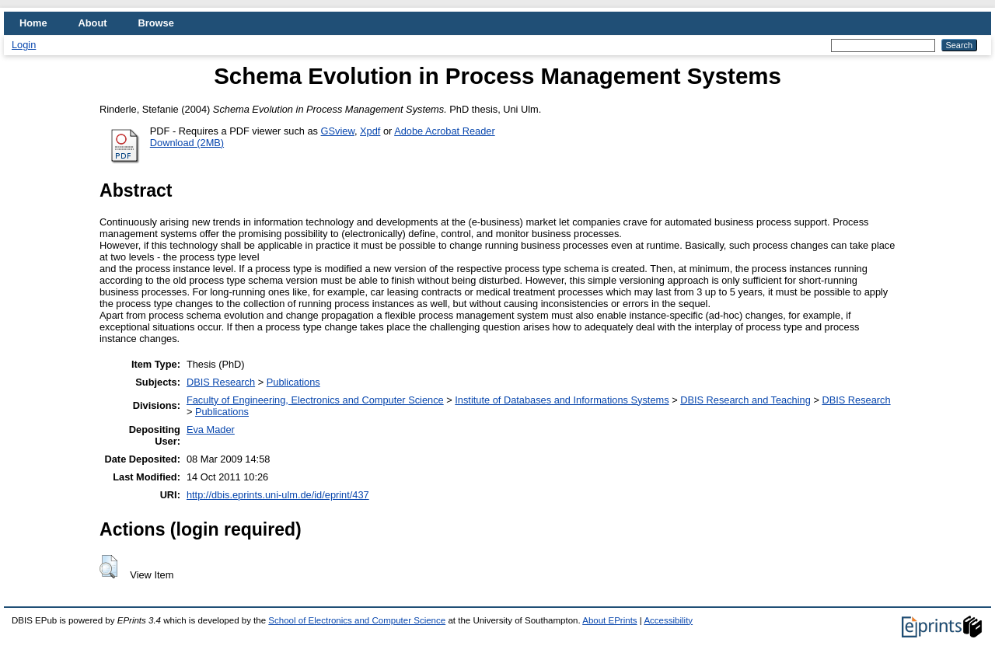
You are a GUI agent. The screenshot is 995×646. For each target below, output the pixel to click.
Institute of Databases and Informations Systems (562, 400)
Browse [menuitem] (156, 23)
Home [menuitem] (33, 23)
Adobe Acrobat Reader (444, 131)
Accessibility (668, 620)
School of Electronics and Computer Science (356, 620)
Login (24, 45)
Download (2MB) (187, 142)
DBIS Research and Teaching (745, 400)
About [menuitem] (93, 23)
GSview (337, 131)
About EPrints (609, 620)
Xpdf (370, 131)
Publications (293, 382)
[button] (108, 566)
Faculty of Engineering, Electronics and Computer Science (315, 400)
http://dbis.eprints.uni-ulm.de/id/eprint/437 (278, 495)
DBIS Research (221, 382)
